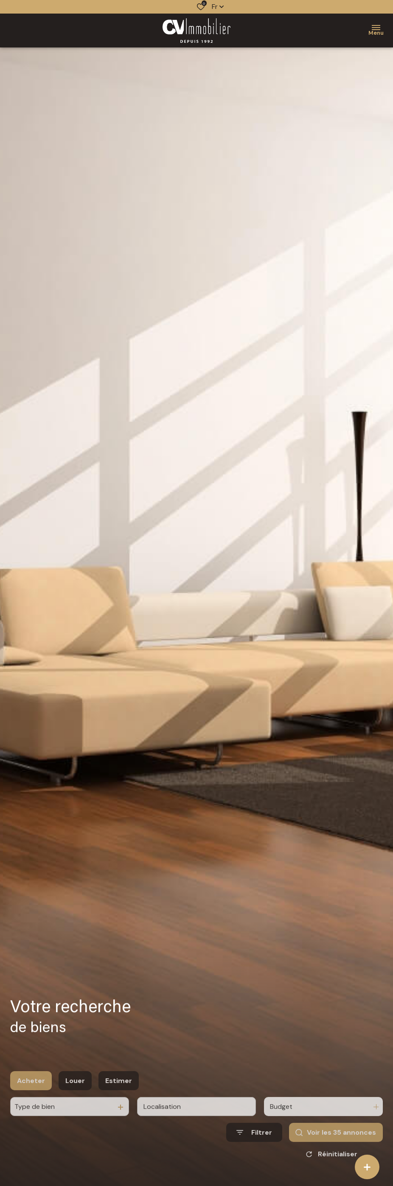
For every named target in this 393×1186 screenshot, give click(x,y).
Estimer (118, 1096)
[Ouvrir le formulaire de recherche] (254, 1148)
